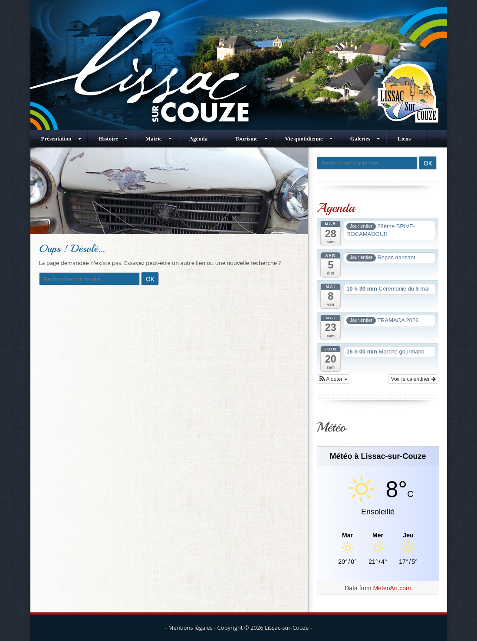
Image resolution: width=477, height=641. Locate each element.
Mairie (158, 138)
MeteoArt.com (392, 588)
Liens (404, 138)
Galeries (365, 138)
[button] (333, 379)
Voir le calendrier (413, 379)
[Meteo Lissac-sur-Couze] (378, 535)
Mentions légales (190, 627)
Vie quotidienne (309, 138)
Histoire (113, 138)
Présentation (61, 138)
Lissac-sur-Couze (287, 627)
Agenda (198, 138)
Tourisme (251, 138)
